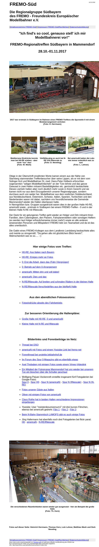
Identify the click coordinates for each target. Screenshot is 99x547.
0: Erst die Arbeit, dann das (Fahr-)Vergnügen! (45, 262)
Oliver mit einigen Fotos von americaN (41, 394)
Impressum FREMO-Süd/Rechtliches (53, 27)
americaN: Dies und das (34, 277)
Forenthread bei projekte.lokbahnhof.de (42, 354)
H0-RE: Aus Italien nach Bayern (38, 252)
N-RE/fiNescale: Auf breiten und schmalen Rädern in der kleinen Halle (57, 282)
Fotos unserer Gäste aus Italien (38, 389)
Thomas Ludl (37, 542)
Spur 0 (25, 382)
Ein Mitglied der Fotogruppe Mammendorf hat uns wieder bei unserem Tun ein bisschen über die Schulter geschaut (57, 370)
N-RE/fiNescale (46, 422)
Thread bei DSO (30, 345)
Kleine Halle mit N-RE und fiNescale (40, 324)
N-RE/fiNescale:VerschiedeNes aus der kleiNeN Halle (49, 286)
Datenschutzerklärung (79, 27)
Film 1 (56, 409)
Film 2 (65, 409)
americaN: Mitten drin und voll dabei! (40, 272)
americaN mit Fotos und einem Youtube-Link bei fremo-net (51, 350)
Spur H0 (35, 382)
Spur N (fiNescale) (71, 382)
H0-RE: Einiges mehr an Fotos (37, 257)
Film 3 (73, 409)
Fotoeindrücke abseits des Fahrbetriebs (42, 303)
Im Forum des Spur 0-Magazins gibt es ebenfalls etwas (50, 359)
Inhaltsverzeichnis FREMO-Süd (23, 27)
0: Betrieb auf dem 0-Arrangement (39, 267)
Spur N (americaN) (50, 382)
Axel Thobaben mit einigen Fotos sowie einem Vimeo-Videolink (54, 364)
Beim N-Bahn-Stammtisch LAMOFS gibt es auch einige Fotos (53, 414)
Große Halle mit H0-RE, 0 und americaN (42, 319)
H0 (23, 422)
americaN (32, 422)
